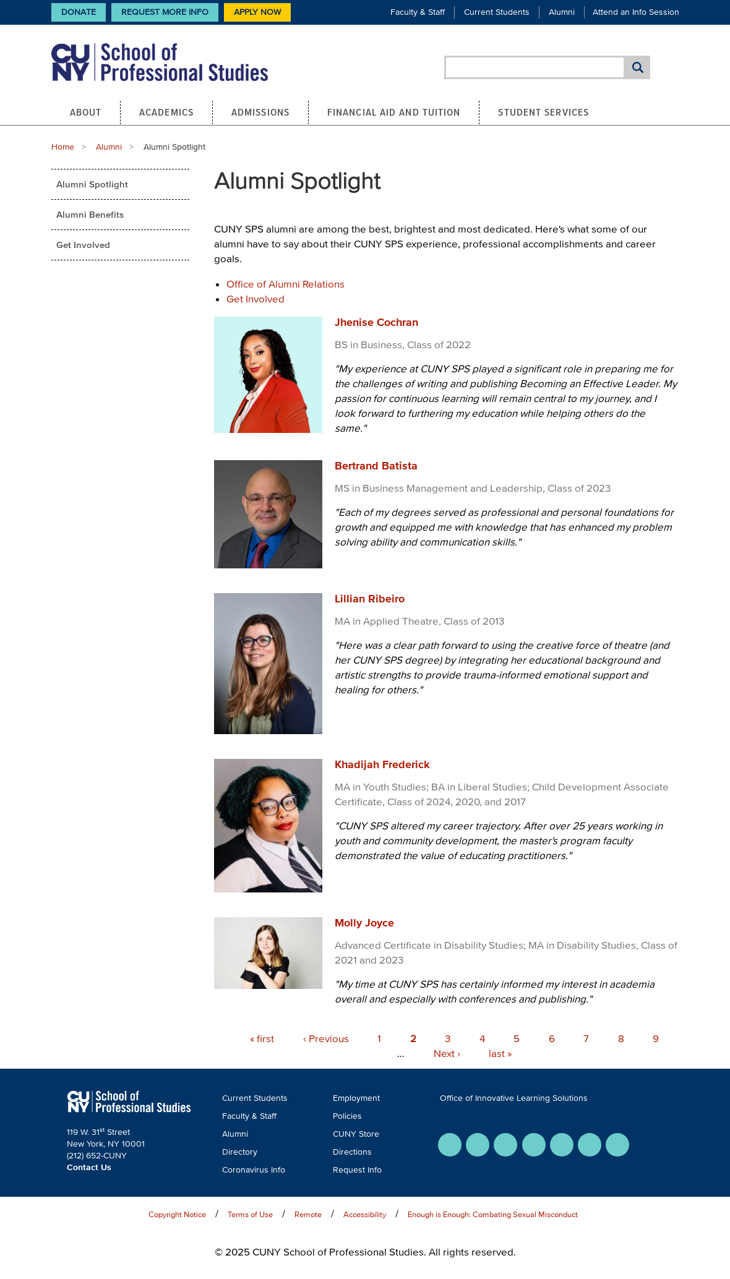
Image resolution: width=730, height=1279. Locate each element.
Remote (308, 1214)
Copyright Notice (177, 1214)
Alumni (562, 12)
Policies (347, 1116)
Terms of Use (250, 1214)
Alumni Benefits (90, 214)
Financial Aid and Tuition (394, 112)
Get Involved (83, 244)
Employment (356, 1098)
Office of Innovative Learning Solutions (514, 1098)
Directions (352, 1152)
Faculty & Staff (417, 12)
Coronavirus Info (253, 1169)
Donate (78, 12)
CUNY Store (356, 1134)
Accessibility (364, 1214)
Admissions (260, 112)
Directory (239, 1152)
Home (62, 147)
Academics (166, 112)
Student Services (543, 112)
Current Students (497, 12)
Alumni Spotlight (92, 184)
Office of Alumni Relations (285, 283)
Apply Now (257, 12)
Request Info (357, 1169)
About (86, 112)
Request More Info (164, 12)
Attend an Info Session (636, 12)
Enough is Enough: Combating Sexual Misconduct (493, 1214)
